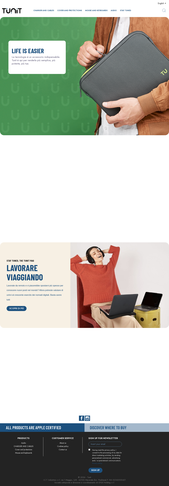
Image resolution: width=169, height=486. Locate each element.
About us (63, 443)
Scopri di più (16, 308)
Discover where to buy (108, 427)
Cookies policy (62, 446)
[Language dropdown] (162, 3)
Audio (114, 10)
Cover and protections (69, 10)
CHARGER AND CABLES (43, 10)
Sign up (95, 470)
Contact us (63, 449)
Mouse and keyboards (96, 10)
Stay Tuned (125, 10)
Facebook (81, 418)
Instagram (87, 418)
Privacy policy (97, 463)
